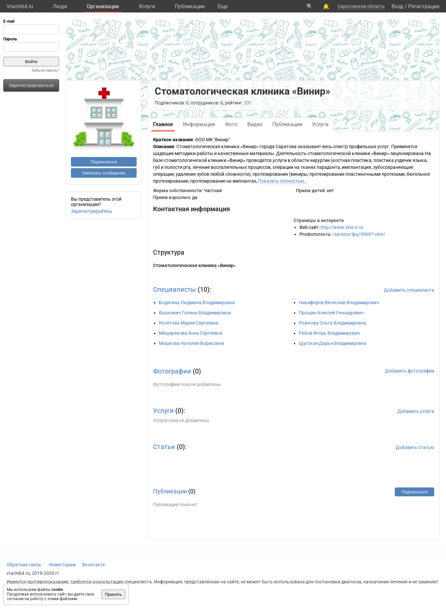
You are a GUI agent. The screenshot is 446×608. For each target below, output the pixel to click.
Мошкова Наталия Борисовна (191, 343)
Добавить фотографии (409, 370)
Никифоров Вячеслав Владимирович (339, 302)
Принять (113, 594)
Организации (103, 6)
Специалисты (174, 289)
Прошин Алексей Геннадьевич (331, 312)
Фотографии (172, 371)
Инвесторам (62, 564)
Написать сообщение (103, 172)
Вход (397, 6)
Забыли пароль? (45, 70)
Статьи (164, 447)
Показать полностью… (282, 181)
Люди (60, 6)
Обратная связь (24, 564)
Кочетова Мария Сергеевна (188, 323)
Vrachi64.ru (20, 6)
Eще (223, 6)
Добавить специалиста (409, 290)
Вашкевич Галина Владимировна (195, 312)
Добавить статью (415, 447)
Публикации (190, 6)
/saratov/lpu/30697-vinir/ (358, 234)
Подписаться (104, 161)
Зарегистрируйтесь (91, 211)
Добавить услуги (415, 411)
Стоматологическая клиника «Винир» (194, 265)
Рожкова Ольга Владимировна (332, 323)
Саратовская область (361, 6)
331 (248, 102)
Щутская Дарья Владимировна (333, 343)
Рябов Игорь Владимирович (329, 333)
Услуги (147, 6)
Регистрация (423, 6)
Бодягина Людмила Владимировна (197, 302)
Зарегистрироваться (31, 85)
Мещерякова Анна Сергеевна (190, 333)
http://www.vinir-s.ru (342, 227)
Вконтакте (93, 564)
